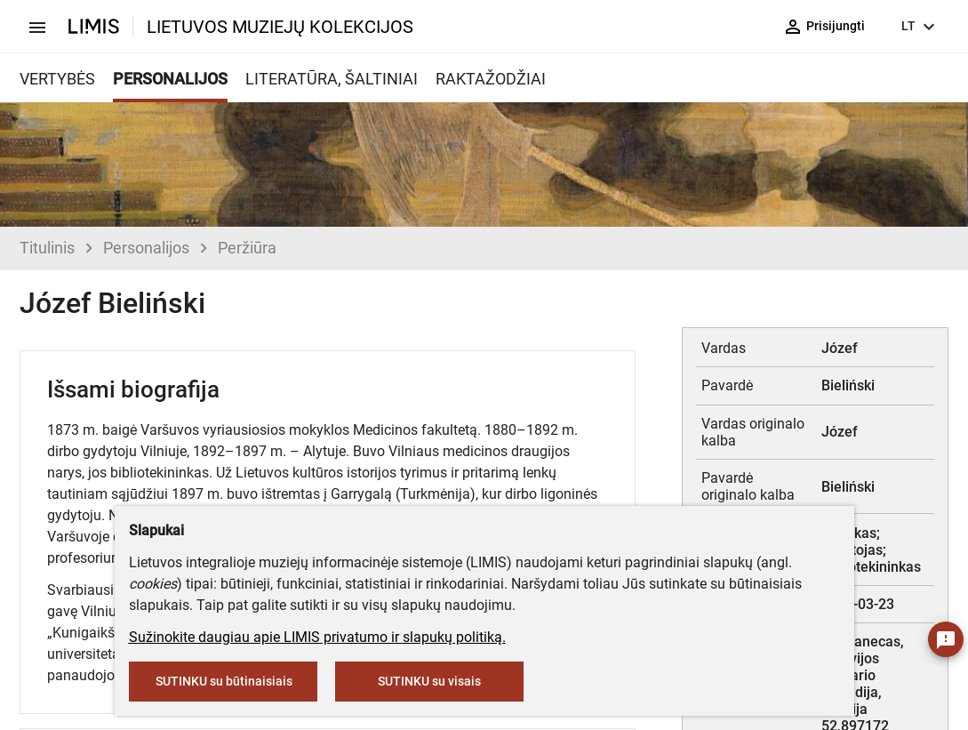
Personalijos (146, 247)
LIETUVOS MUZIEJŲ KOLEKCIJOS (280, 26)
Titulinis (47, 247)
